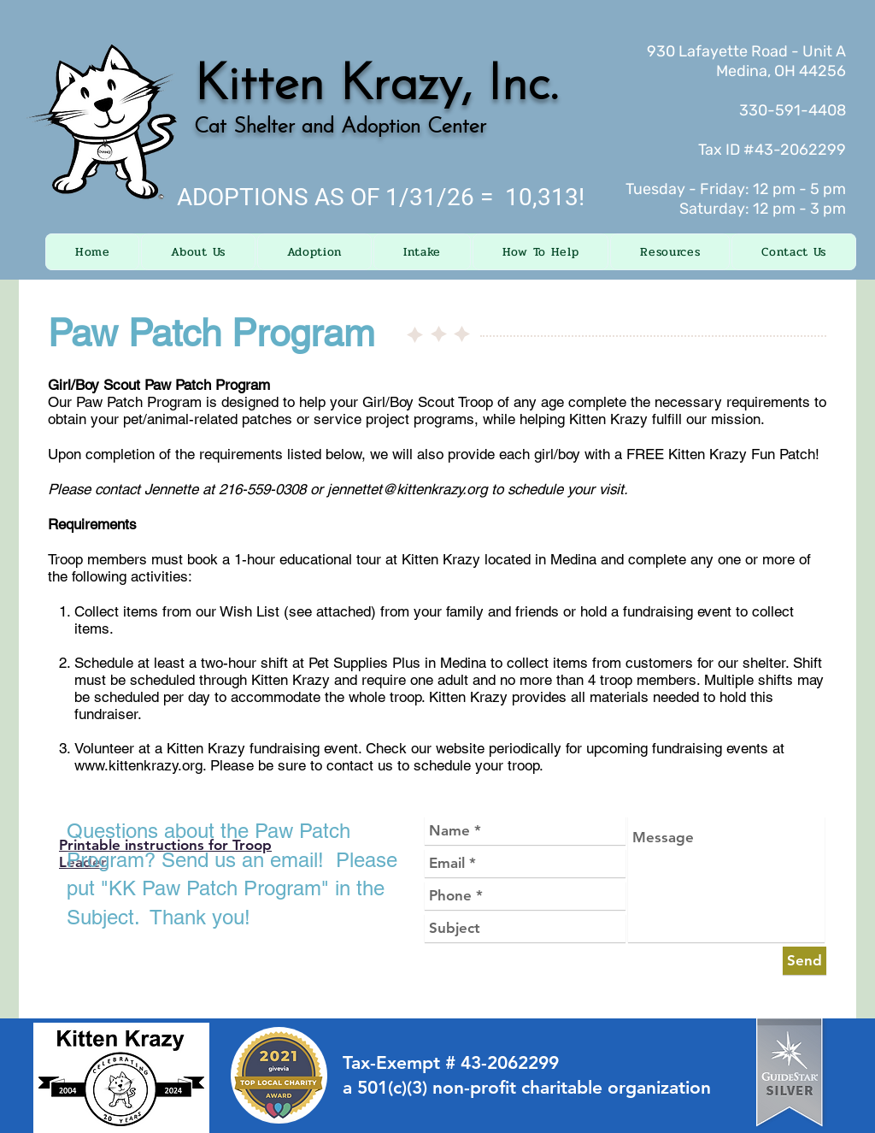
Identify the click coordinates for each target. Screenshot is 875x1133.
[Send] (804, 961)
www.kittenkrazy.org (138, 765)
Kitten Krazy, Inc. (376, 86)
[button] (198, 251)
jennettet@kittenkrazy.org (407, 489)
